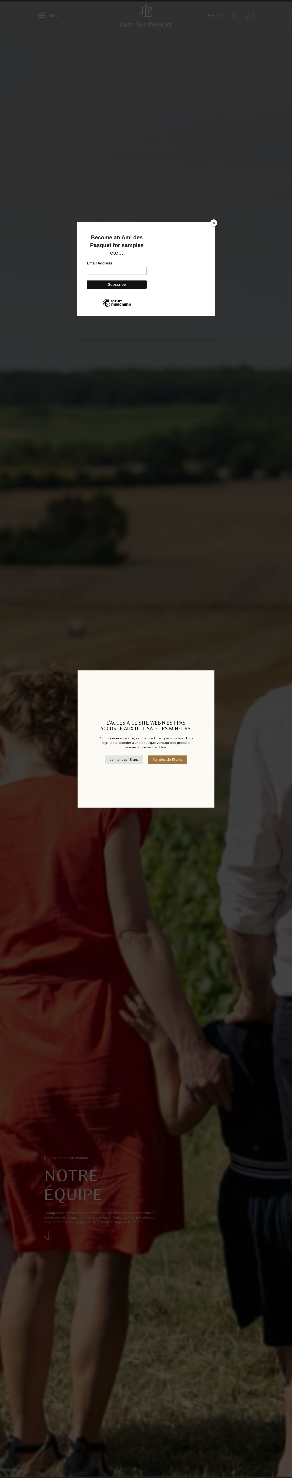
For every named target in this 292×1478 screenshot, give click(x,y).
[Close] (213, 222)
